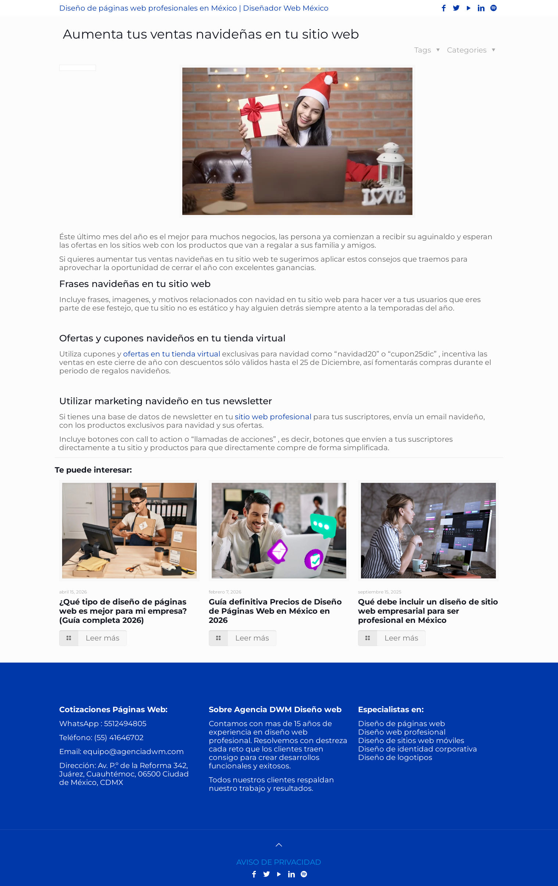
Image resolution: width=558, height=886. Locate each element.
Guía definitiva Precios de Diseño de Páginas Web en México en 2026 (275, 611)
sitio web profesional (273, 416)
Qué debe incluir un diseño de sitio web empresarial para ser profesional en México (428, 611)
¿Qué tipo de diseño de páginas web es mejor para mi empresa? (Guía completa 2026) (123, 611)
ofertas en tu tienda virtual (171, 353)
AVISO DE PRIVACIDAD (278, 862)
